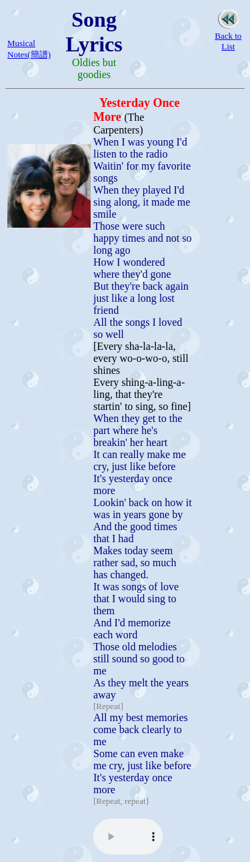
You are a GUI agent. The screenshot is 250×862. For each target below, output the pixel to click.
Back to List (228, 41)
